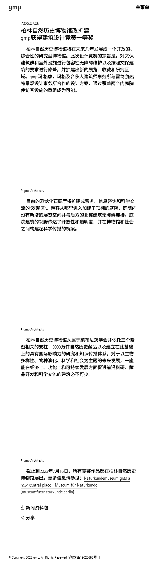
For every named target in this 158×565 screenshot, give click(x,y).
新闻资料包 (34, 508)
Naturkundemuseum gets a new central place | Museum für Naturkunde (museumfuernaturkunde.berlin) (75, 485)
